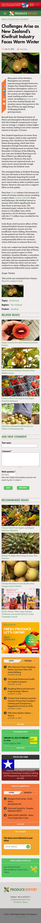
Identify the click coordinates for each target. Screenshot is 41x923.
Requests (28, 792)
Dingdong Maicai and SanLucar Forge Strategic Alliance (21, 690)
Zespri (13, 192)
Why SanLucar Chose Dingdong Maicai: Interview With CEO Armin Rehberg (21, 669)
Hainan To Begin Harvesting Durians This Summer (20, 557)
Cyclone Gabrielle (22, 197)
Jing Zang (23, 49)
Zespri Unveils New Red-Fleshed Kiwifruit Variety (20, 343)
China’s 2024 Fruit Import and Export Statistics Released (18, 399)
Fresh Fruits (14, 19)
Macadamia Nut (14, 804)
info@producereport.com (20, 899)
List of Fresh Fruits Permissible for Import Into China (16, 869)
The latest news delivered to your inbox (18, 839)
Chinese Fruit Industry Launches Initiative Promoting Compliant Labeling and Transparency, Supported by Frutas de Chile (22, 702)
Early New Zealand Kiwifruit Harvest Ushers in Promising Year (17, 427)
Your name (6, 442)
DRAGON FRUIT (15, 811)
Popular (28, 661)
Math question (9, 471)
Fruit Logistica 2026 (12, 743)
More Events (20, 748)
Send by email (4, 103)
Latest (11, 661)
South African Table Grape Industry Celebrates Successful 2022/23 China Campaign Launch (18, 614)
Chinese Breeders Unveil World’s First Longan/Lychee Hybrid (18, 584)
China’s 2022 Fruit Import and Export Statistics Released (18, 529)
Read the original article (12, 281)
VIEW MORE (20, 724)
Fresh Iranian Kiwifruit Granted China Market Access (18, 371)
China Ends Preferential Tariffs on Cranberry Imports (21, 680)
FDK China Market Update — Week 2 (20, 714)
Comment (7, 451)
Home (4, 19)
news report (32, 99)
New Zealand (16, 304)
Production (14, 300)
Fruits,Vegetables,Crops (18, 817)
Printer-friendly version (4, 99)
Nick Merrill (20, 917)
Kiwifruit (25, 19)
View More (20, 824)
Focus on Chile (20, 757)
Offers (11, 792)
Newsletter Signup (20, 902)
